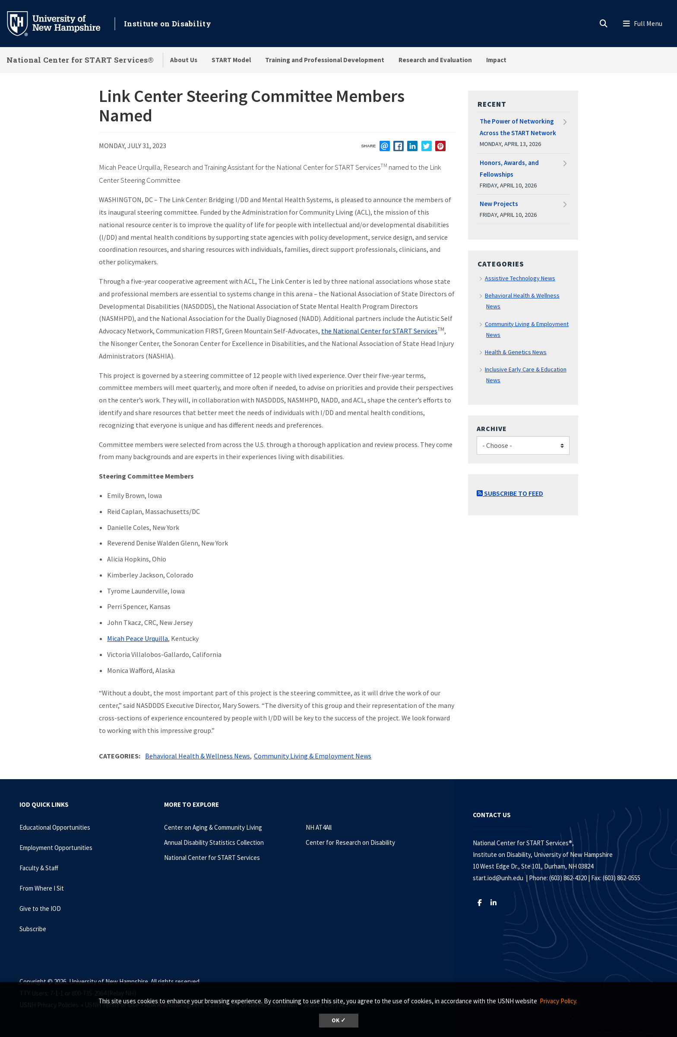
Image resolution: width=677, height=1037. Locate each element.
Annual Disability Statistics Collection (214, 842)
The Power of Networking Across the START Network (518, 127)
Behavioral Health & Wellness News (197, 756)
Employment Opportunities (55, 848)
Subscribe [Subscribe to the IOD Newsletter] (32, 929)
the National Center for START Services (379, 331)
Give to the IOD (40, 908)
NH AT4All (319, 827)
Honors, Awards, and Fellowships (509, 168)
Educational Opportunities (54, 827)
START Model (231, 60)
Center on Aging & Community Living (213, 827)
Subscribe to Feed (510, 493)
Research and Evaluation (435, 60)
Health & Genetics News (516, 352)
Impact (496, 60)
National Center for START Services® (80, 60)
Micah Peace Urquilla (137, 638)
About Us (183, 60)
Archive (492, 428)
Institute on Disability (167, 24)
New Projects (499, 204)
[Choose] (523, 445)
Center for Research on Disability (350, 842)
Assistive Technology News (520, 278)
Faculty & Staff (38, 868)
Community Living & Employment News (312, 756)
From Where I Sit (41, 888)
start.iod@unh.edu (498, 878)
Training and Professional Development (324, 60)
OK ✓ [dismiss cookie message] (339, 1020)
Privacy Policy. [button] (558, 1001)
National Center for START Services (212, 857)
